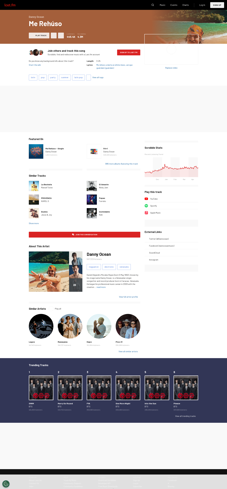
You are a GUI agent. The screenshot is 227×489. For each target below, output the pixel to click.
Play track (40, 35)
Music (162, 4)
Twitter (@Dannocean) (159, 239)
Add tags (88, 77)
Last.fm (13, 5)
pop (43, 77)
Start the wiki (35, 65)
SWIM (31, 403)
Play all (58, 308)
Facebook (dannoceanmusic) (161, 246)
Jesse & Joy (46, 214)
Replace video (171, 68)
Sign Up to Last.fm (128, 52)
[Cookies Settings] (6, 484)
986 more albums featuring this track (121, 163)
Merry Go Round (65, 403)
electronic (109, 267)
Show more (34, 223)
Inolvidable (104, 211)
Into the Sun (150, 403)
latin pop (78, 77)
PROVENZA (46, 198)
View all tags (98, 77)
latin (33, 77)
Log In (202, 4)
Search (152, 5)
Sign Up (217, 5)
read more (101, 287)
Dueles (44, 211)
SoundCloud (154, 252)
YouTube (154, 199)
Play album (171, 49)
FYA (88, 403)
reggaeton (94, 267)
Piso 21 (119, 342)
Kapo (89, 342)
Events (173, 4)
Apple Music (155, 212)
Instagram (153, 259)
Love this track (54, 35)
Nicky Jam (103, 187)
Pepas (102, 198)
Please (177, 403)
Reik (101, 214)
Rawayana (62, 342)
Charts (185, 4)
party (52, 77)
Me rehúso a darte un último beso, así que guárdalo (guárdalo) (114, 66)
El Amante (104, 184)
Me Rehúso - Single (54, 148)
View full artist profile (128, 297)
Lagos (32, 342)
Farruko (102, 201)
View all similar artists (128, 351)
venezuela (124, 267)
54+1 (105, 148)
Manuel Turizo (47, 187)
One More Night (123, 403)
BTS (30, 406)
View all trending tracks (185, 416)
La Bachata (46, 184)
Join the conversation (86, 234)
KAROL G (45, 201)
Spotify (153, 205)
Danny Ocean (51, 151)
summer (64, 77)
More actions (61, 35)
